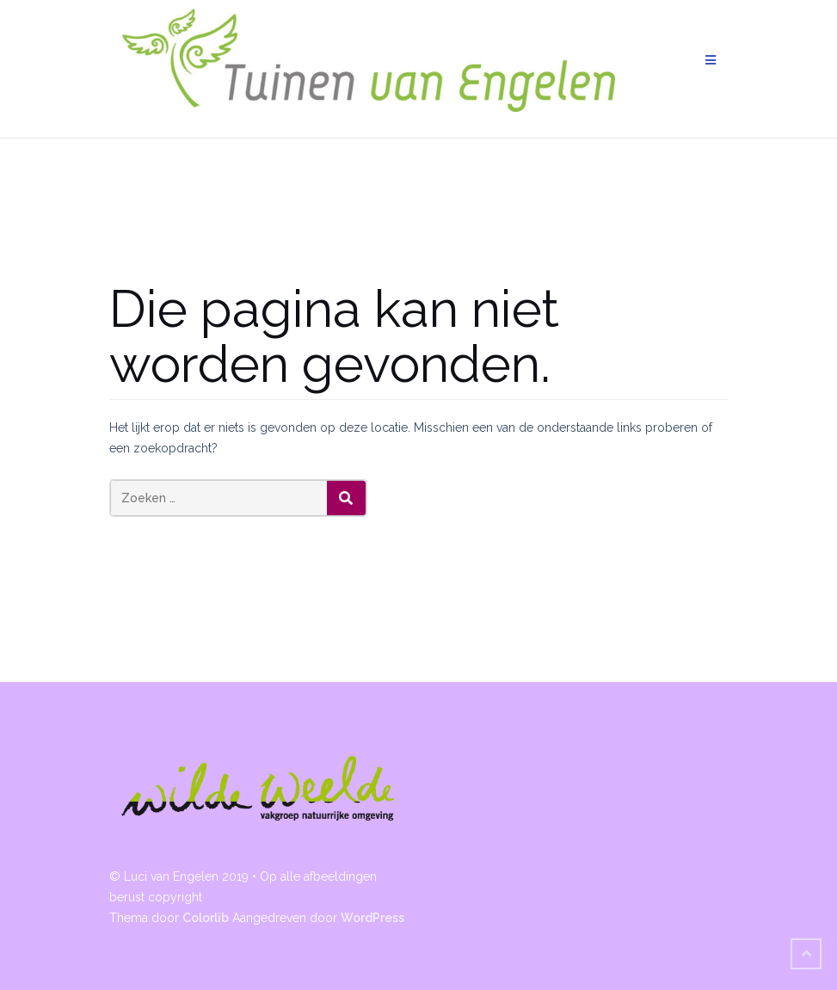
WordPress (372, 918)
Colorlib (205, 918)
